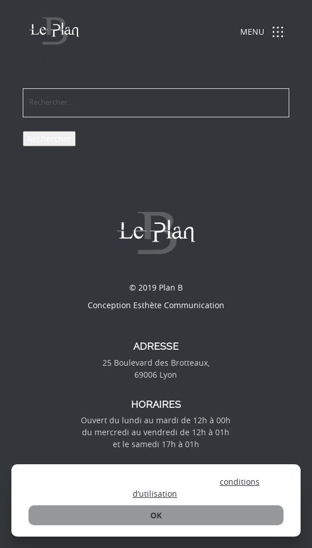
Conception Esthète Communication (156, 305)
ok (156, 515)
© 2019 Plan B (156, 287)
